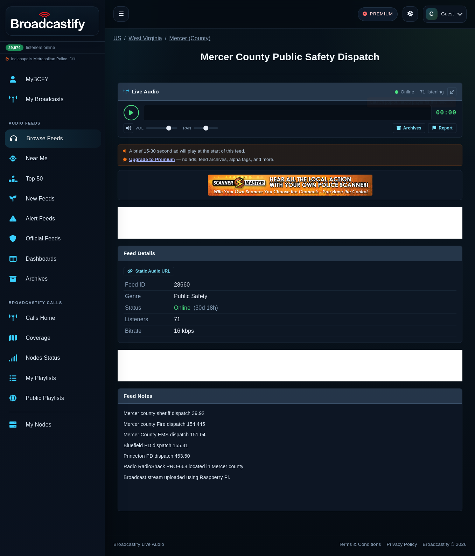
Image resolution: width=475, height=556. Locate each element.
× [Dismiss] (451, 104)
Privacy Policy (402, 544)
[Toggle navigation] (121, 14)
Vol (139, 128)
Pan (187, 128)
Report (442, 128)
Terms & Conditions (360, 544)
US (117, 38)
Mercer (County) (190, 38)
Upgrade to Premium (152, 159)
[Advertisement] (290, 223)
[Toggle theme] (410, 14)
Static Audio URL (148, 271)
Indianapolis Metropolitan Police (39, 59)
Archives (409, 128)
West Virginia (145, 38)
